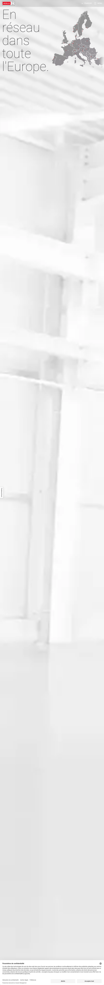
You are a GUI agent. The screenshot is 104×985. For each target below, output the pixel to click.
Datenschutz (2, 492)
